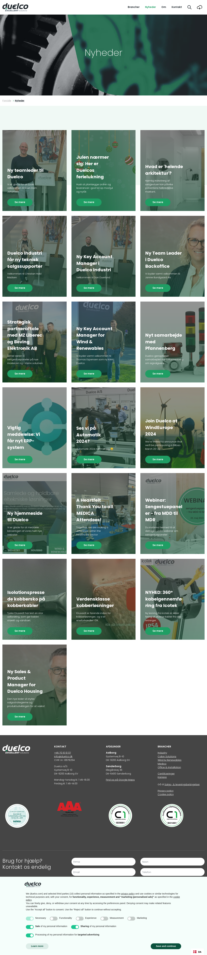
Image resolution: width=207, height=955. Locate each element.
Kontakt (177, 7)
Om (163, 7)
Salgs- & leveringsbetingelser (182, 784)
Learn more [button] (37, 946)
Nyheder (150, 7)
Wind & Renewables (169, 760)
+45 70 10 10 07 (62, 752)
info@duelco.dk (63, 756)
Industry (162, 752)
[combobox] (197, 952)
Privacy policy (166, 790)
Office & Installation (169, 767)
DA (197, 951)
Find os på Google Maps (120, 779)
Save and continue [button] (166, 946)
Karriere (162, 777)
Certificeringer (166, 773)
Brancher (134, 7)
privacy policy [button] (128, 893)
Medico (162, 763)
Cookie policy (166, 794)
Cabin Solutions (167, 756)
